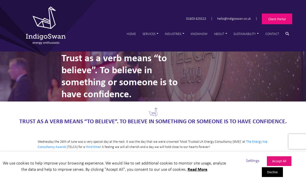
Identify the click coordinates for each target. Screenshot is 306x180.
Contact (272, 33)
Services (149, 33)
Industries (173, 33)
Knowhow (199, 33)
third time (93, 146)
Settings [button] (253, 160)
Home (131, 33)
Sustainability (245, 33)
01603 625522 (196, 18)
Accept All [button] (279, 160)
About (219, 33)
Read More (197, 169)
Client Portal (277, 18)
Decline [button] (272, 172)
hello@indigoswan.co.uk (234, 18)
